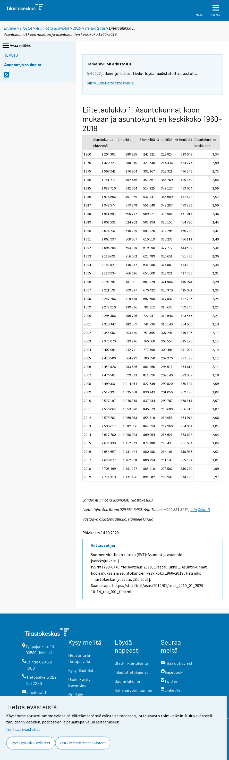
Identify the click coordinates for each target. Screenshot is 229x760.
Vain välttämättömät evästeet (83, 742)
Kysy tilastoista (82, 670)
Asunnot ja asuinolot (52, 28)
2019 (77, 28)
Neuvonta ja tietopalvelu (79, 658)
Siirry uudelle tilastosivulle (110, 82)
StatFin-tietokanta (131, 663)
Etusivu (10, 28)
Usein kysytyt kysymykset (80, 682)
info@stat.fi (200, 509)
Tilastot (26, 28)
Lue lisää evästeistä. (23, 729)
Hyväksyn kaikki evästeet (30, 742)
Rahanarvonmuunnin (133, 690)
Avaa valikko (16, 46)
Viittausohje (102, 545)
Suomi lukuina (127, 681)
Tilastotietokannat (131, 672)
